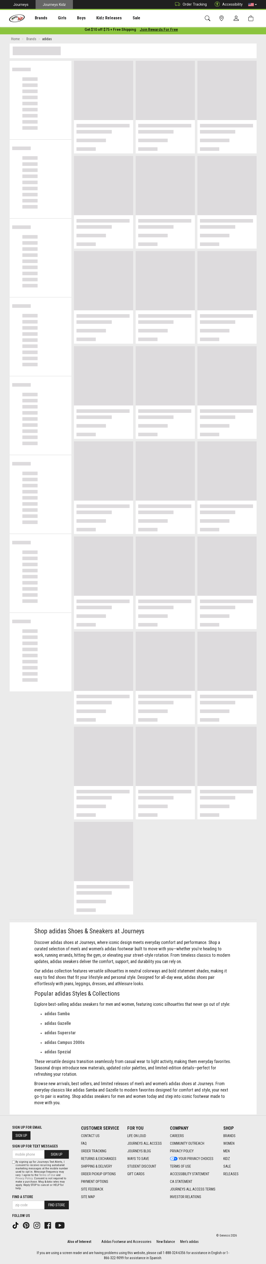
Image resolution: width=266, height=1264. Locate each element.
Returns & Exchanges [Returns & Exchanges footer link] (98, 1159)
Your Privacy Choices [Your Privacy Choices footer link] (191, 1159)
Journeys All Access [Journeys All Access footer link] (144, 1143)
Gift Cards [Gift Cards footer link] (136, 1174)
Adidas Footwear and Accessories (126, 1242)
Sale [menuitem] (122, 18)
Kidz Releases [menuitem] (97, 18)
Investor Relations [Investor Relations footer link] (185, 1197)
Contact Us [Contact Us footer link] (90, 1136)
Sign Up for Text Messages (35, 1146)
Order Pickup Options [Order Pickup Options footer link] (98, 1174)
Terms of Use (47, 1175)
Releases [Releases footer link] (231, 1174)
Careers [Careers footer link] (177, 1136)
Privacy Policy (24, 1178)
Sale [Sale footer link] (227, 1166)
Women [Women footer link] (228, 1143)
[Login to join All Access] (110, 30)
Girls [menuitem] (55, 18)
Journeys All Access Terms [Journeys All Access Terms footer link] (192, 1189)
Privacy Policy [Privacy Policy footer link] (182, 1151)
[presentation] (37, 18)
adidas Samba (57, 1014)
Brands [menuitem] (37, 18)
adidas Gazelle (57, 1024)
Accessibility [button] (227, 4)
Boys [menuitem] (72, 18)
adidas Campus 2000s (64, 1043)
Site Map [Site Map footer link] (88, 1197)
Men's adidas (189, 1242)
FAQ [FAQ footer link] (84, 1143)
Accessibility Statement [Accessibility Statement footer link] (189, 1174)
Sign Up (21, 1136)
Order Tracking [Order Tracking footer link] (93, 1151)
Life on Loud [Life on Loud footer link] (136, 1136)
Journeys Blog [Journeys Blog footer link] (139, 1151)
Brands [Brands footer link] (229, 1136)
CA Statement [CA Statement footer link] (181, 1182)
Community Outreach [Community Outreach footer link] (187, 1143)
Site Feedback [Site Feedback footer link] (92, 1189)
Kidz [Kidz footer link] (226, 1159)
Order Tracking (190, 4)
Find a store (22, 1197)
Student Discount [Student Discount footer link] (141, 1166)
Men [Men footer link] (226, 1151)
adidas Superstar (60, 1033)
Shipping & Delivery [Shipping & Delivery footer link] (96, 1166)
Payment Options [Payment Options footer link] (94, 1182)
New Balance (166, 1242)
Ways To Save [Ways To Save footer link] (138, 1159)
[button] (252, 5)
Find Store (56, 1205)
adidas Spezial (57, 1052)
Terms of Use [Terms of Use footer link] (180, 1166)
